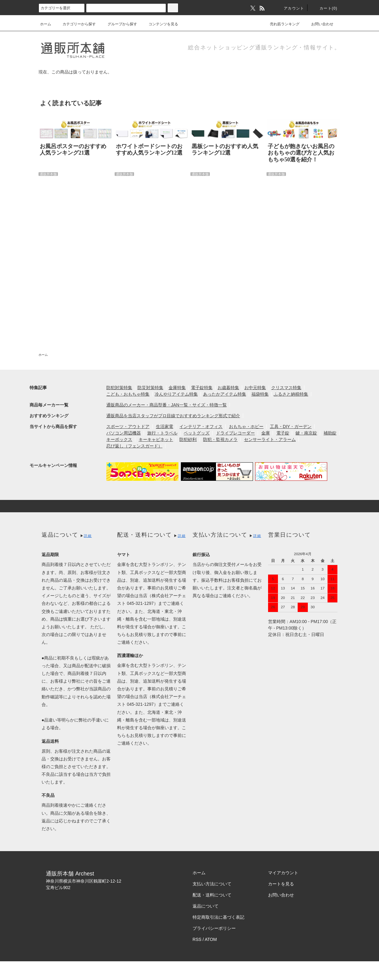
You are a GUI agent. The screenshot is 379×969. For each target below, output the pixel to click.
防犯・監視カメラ (220, 439)
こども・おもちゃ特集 (127, 394)
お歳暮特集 (228, 387)
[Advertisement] (175, 254)
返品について (205, 906)
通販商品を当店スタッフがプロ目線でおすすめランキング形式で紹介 (173, 415)
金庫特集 (177, 387)
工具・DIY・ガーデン (291, 426)
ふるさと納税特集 (291, 394)
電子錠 (282, 432)
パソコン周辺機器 (123, 432)
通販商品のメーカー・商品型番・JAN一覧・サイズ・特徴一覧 (166, 404)
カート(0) (324, 8)
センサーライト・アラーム (270, 439)
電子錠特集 (202, 387)
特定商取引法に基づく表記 (218, 917)
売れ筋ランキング (281, 24)
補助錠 (330, 432)
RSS (197, 939)
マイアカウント (283, 872)
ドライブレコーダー (235, 432)
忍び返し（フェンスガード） (134, 445)
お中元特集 (255, 387)
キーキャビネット (156, 439)
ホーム (45, 24)
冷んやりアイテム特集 (176, 394)
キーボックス (119, 439)
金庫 (265, 432)
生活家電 (164, 426)
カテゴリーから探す (75, 24)
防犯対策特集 (119, 387)
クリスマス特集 (286, 387)
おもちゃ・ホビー (246, 426)
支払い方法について (212, 883)
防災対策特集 (150, 387)
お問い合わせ (318, 24)
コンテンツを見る (159, 24)
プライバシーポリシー (214, 928)
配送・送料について (212, 894)
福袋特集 (260, 394)
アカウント (290, 8)
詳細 (88, 536)
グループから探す (118, 24)
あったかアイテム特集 (224, 394)
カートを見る (281, 883)
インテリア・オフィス (200, 426)
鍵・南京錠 (306, 432)
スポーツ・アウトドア (127, 426)
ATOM (211, 939)
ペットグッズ (197, 432)
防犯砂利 (188, 439)
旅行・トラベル (162, 432)
